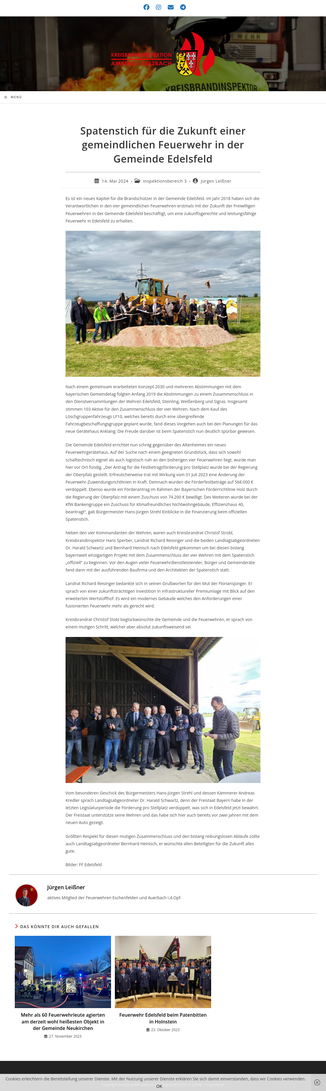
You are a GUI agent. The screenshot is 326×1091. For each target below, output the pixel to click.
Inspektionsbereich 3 (165, 181)
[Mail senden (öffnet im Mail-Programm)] (171, 7)
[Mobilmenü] (13, 97)
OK (159, 1086)
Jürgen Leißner (216, 181)
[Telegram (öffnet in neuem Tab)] (181, 7)
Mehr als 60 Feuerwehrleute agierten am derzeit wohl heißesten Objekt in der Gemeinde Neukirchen (63, 1021)
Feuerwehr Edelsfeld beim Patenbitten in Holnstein (163, 1018)
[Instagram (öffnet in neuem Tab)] (159, 7)
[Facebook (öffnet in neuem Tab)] (147, 7)
